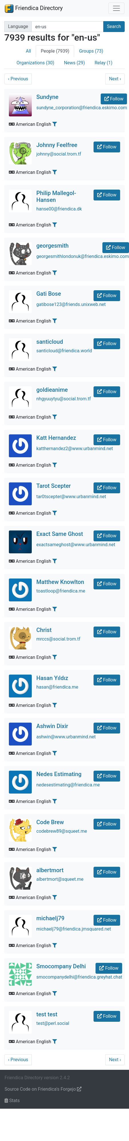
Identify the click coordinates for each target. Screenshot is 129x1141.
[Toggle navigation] (116, 8)
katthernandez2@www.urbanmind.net (74, 448)
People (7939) (55, 51)
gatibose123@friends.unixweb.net (71, 304)
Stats (12, 1100)
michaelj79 (50, 918)
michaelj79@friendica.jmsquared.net (73, 929)
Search (114, 26)
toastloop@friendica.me (60, 591)
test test (46, 1014)
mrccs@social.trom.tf (58, 639)
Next (115, 79)
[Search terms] (67, 26)
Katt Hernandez (56, 437)
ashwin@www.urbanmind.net (66, 737)
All (28, 51)
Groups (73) (91, 51)
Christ (43, 630)
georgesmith (52, 245)
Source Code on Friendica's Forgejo (43, 1089)
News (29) (74, 62)
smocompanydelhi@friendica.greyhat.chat (79, 977)
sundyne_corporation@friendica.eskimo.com (81, 107)
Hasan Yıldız (52, 678)
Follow (114, 99)
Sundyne (47, 97)
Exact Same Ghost (59, 533)
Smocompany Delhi (61, 966)
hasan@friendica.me (57, 687)
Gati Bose (48, 293)
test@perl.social (52, 1023)
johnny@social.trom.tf (58, 154)
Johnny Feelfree (56, 145)
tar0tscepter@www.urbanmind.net (71, 496)
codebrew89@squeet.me (61, 831)
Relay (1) (103, 62)
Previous (18, 79)
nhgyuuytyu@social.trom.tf (63, 398)
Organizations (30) (35, 62)
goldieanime (52, 389)
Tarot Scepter (53, 485)
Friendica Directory (34, 8)
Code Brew (50, 822)
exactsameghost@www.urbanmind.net (75, 544)
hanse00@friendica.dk (59, 209)
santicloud (49, 341)
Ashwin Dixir (52, 726)
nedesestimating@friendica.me (68, 785)
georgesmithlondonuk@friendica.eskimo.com (82, 256)
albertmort (49, 870)
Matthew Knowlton (60, 582)
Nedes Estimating (59, 774)
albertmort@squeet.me (60, 879)
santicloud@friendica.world (64, 350)
